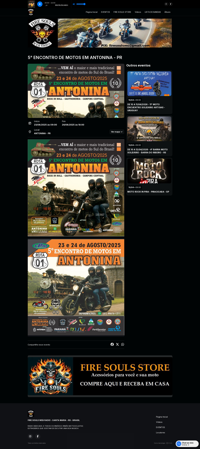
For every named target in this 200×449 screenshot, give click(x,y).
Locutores (160, 432)
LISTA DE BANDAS (153, 12)
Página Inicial (91, 12)
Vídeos (138, 12)
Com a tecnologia (163, 443)
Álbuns (167, 12)
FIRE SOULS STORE (122, 12)
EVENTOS (105, 12)
